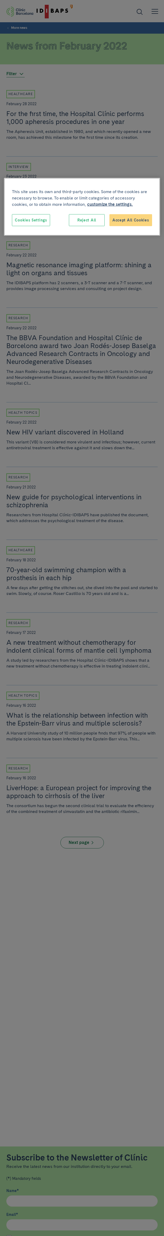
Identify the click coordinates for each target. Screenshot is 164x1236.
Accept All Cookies (130, 220)
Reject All (86, 220)
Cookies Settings (31, 220)
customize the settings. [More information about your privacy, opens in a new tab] (110, 204)
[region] (82, 207)
